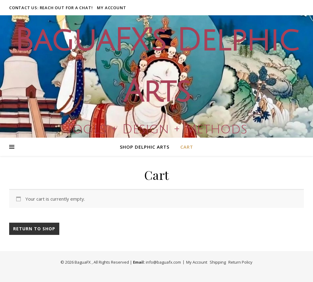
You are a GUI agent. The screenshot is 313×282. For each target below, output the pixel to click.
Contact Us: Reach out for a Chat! (51, 7)
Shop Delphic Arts (144, 147)
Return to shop (34, 229)
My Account (111, 7)
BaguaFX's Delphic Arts (156, 66)
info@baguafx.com (163, 262)
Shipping (218, 262)
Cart (186, 147)
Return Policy (240, 262)
